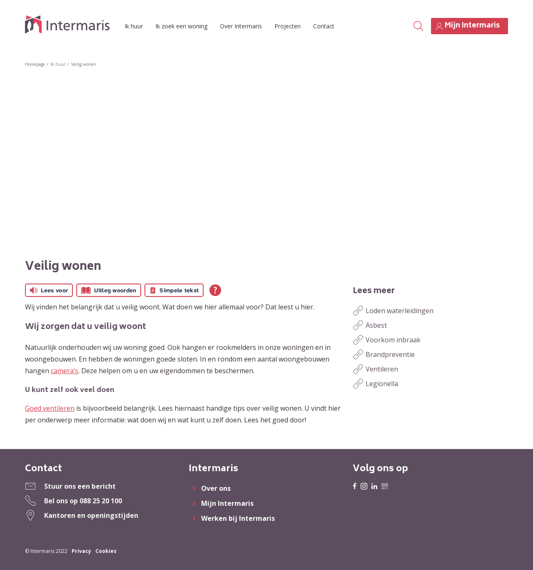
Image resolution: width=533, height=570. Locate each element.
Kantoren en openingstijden (91, 515)
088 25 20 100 (101, 500)
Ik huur (134, 26)
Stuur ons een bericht (80, 486)
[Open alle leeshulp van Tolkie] (215, 290)
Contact (323, 26)
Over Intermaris (241, 26)
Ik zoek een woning (181, 26)
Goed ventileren (50, 408)
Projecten (287, 26)
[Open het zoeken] (418, 26)
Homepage (35, 64)
